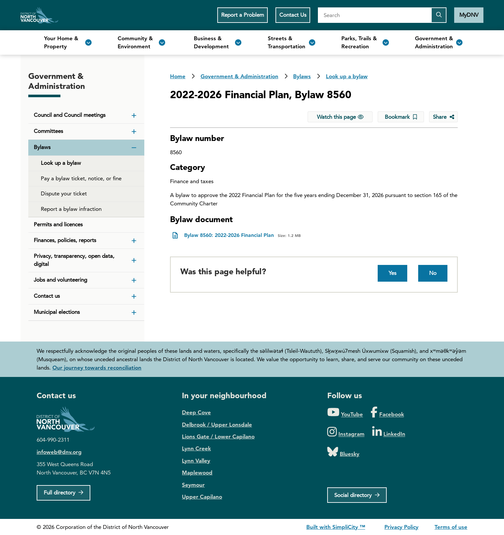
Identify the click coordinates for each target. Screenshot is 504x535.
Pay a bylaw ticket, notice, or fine (81, 178)
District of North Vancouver (69, 419)
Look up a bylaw (347, 76)
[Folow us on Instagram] (345, 432)
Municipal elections (57, 312)
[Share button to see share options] (443, 116)
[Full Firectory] (63, 493)
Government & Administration (239, 76)
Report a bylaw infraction (71, 209)
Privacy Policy (401, 527)
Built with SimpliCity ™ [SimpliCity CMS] (335, 527)
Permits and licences (58, 224)
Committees (48, 131)
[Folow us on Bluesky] (343, 452)
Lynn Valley (196, 460)
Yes (392, 273)
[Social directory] (357, 495)
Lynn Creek (196, 448)
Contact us (47, 296)
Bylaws (302, 76)
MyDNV (468, 15)
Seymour (193, 485)
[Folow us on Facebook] (387, 412)
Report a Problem (242, 15)
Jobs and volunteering (60, 280)
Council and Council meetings (69, 115)
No (433, 273)
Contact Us (292, 15)
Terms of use (451, 527)
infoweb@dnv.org (59, 452)
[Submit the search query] (438, 15)
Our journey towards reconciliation (96, 367)
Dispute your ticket (64, 193)
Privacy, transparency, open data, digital (74, 260)
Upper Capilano (202, 496)
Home (39, 15)
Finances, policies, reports (65, 240)
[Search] (374, 15)
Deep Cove (196, 412)
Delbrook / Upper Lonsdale (217, 424)
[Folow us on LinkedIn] (388, 432)
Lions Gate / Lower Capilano (218, 436)
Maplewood (197, 472)
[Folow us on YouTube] (345, 412)
